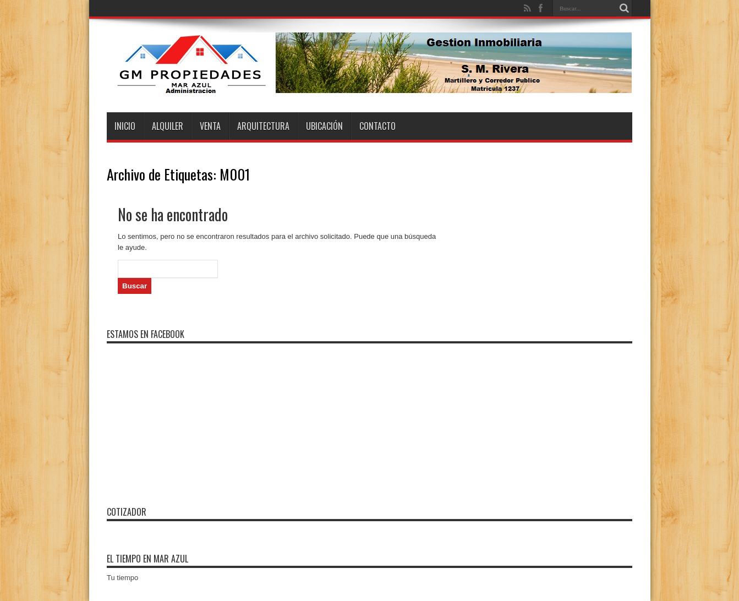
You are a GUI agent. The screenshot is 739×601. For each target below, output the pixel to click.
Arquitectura (263, 126)
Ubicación (324, 126)
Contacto (377, 126)
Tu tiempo (122, 577)
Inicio (124, 126)
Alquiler (167, 126)
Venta (210, 126)
